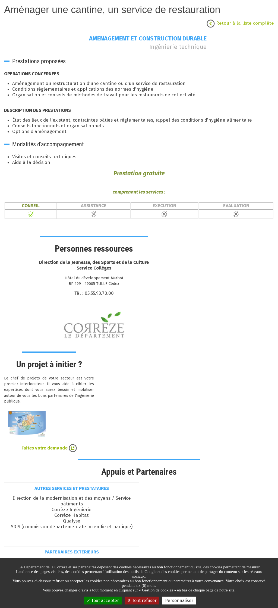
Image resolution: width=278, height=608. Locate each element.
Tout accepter (103, 600)
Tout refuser (142, 600)
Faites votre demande (49, 448)
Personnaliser (179, 600)
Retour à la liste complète (240, 23)
